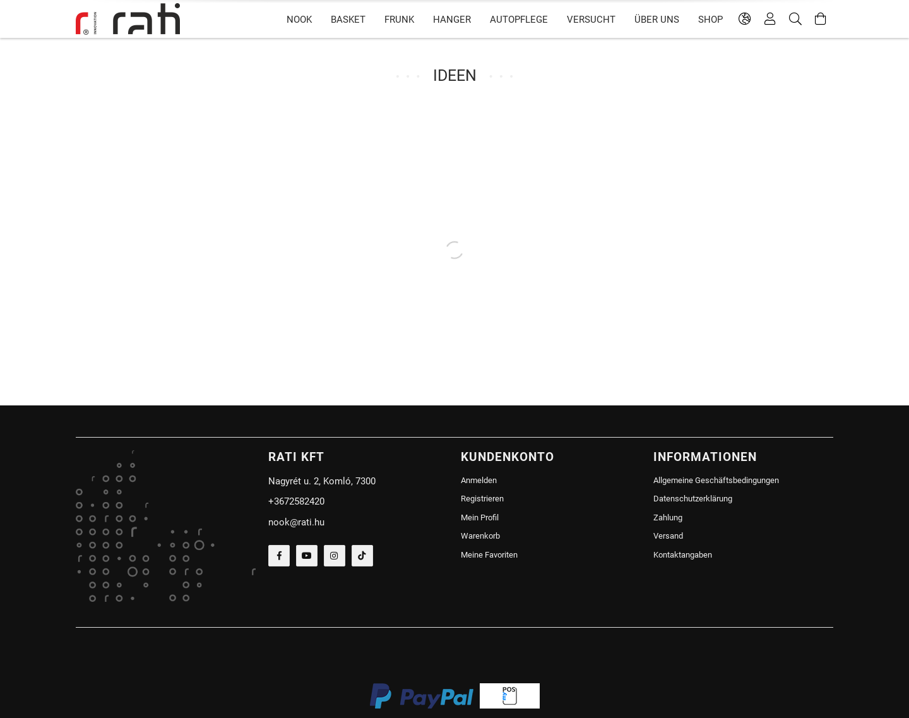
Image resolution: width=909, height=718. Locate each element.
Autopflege (519, 19)
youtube (307, 555)
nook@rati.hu (296, 522)
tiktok (362, 555)
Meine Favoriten (489, 554)
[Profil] (770, 19)
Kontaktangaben (682, 554)
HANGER (452, 19)
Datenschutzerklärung (692, 498)
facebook (279, 555)
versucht (591, 19)
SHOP (710, 19)
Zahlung (667, 517)
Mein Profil (480, 517)
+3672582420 (296, 501)
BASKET (348, 19)
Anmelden (479, 480)
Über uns (656, 19)
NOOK (299, 19)
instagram (334, 555)
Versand (668, 536)
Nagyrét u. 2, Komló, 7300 (322, 481)
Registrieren (482, 498)
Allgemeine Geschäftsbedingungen (716, 480)
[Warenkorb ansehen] (820, 19)
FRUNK (399, 19)
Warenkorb (480, 536)
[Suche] (795, 19)
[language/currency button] (745, 19)
